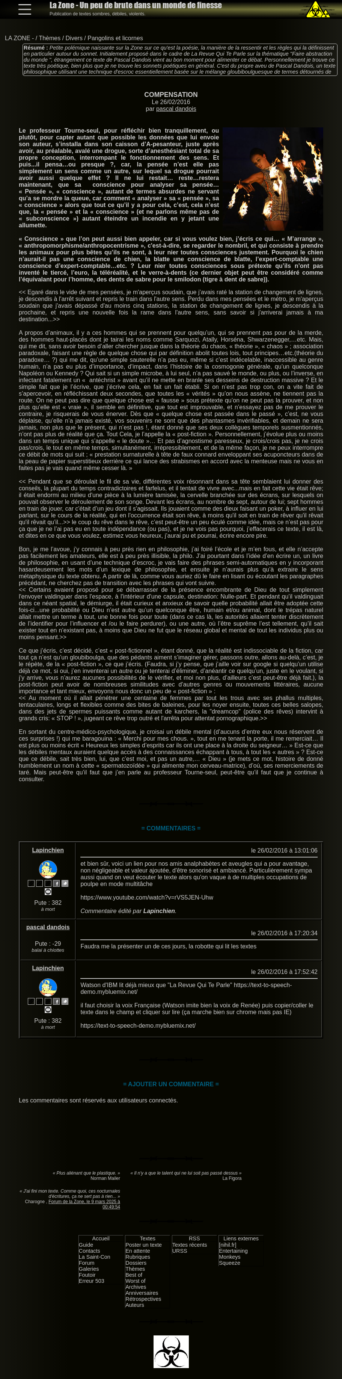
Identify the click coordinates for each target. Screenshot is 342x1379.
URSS (179, 1251)
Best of (133, 1275)
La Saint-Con (94, 1257)
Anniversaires (141, 1293)
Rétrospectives (143, 1299)
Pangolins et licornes (115, 38)
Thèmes (49, 38)
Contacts (89, 1251)
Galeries (89, 1269)
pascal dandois (176, 109)
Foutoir (87, 1275)
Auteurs (134, 1305)
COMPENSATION (170, 94)
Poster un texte (143, 1245)
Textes (147, 1238)
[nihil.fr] (227, 1245)
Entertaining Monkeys (233, 1254)
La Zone (136, 5)
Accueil (101, 1238)
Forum (87, 1263)
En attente (137, 1251)
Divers (74, 38)
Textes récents (189, 1245)
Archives (135, 1287)
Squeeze (229, 1263)
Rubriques (137, 1257)
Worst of (135, 1281)
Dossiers (135, 1263)
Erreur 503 (91, 1281)
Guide (86, 1245)
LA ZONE (17, 38)
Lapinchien (48, 850)
